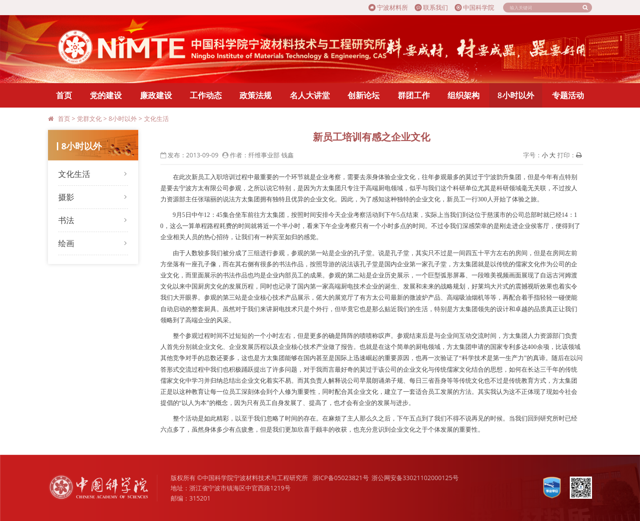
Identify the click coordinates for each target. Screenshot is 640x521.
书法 (66, 220)
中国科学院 (474, 7)
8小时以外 (515, 95)
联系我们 (431, 7)
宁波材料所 (388, 7)
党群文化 (89, 118)
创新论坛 (364, 95)
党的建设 (106, 95)
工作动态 (206, 95)
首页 (64, 95)
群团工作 (414, 95)
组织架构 (464, 95)
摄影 (66, 197)
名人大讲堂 (310, 95)
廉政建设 (156, 95)
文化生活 (156, 118)
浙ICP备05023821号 (340, 477)
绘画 (66, 243)
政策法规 (256, 95)
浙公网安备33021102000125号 (415, 477)
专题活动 (568, 95)
